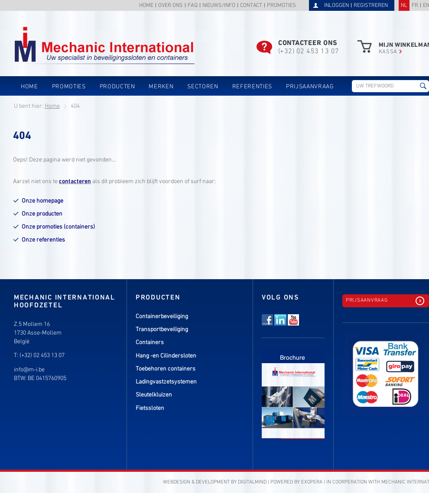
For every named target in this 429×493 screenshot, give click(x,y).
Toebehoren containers (165, 369)
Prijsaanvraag (310, 86)
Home (146, 6)
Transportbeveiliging (162, 329)
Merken (161, 86)
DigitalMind (252, 482)
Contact (251, 6)
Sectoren (202, 86)
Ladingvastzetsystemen (166, 382)
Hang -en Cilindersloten (166, 356)
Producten (117, 86)
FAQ (193, 6)
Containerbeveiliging (162, 316)
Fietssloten (150, 408)
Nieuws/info (218, 6)
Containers (150, 342)
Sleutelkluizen (154, 395)
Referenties (252, 86)
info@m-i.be (29, 370)
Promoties (281, 6)
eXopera (311, 482)
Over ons (170, 6)
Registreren (371, 5)
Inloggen (336, 5)
